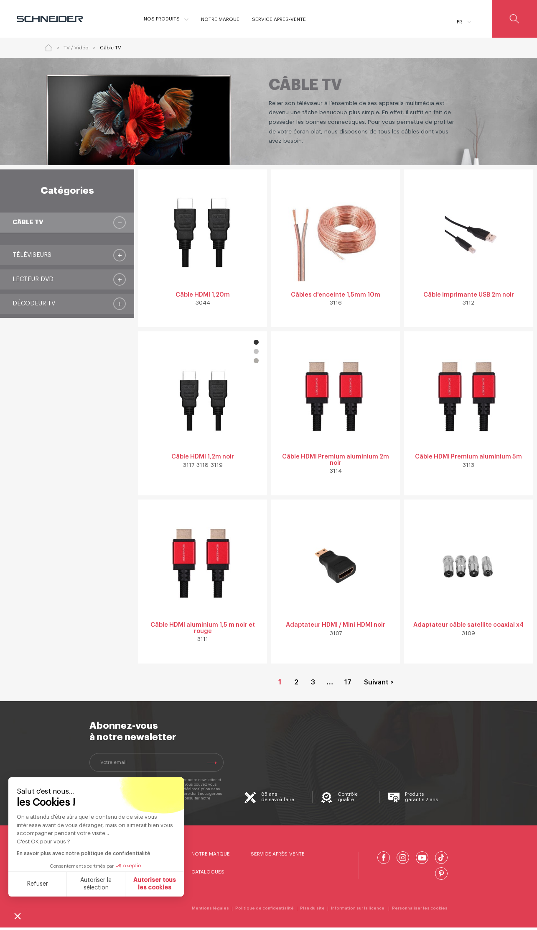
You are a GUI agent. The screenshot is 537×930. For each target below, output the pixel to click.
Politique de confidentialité (264, 911)
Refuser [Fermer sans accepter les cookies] (37, 884)
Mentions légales (210, 911)
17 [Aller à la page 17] (347, 685)
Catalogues (207, 874)
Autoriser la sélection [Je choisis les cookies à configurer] (96, 884)
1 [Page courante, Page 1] (279, 685)
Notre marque (210, 856)
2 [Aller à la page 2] (296, 685)
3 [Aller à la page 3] (313, 685)
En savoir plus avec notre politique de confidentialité (83, 853)
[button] (18, 916)
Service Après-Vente (278, 856)
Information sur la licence (358, 911)
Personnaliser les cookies (420, 911)
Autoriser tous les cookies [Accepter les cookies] (154, 884)
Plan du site (312, 911)
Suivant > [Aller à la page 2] (379, 685)
